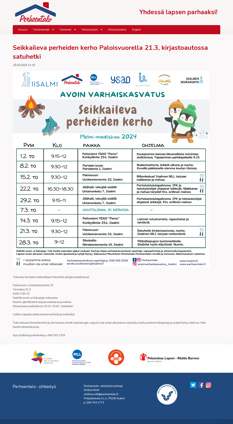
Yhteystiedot (89, 30)
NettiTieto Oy (211, 421)
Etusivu (22, 30)
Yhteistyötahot (117, 30)
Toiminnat (65, 30)
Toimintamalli (41, 30)
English (136, 30)
